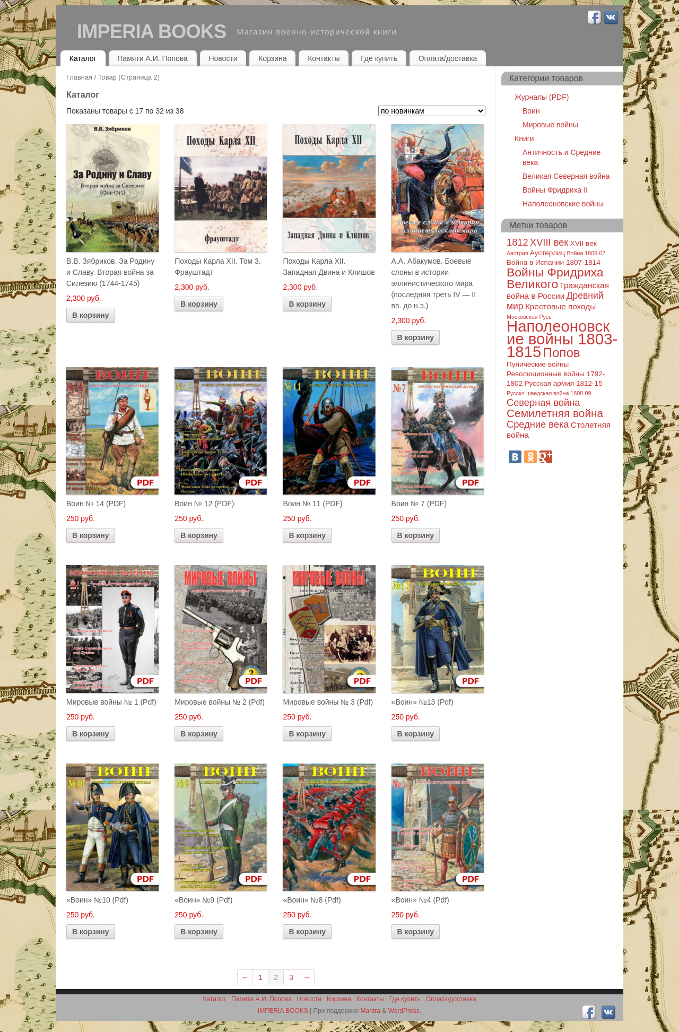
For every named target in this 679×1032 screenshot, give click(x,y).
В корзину (90, 315)
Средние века (538, 424)
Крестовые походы (560, 306)
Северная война (543, 402)
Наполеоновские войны (563, 204)
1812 (517, 242)
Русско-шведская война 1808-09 (549, 393)
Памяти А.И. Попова (152, 58)
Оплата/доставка (448, 58)
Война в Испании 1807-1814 (553, 262)
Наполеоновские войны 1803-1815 (562, 338)
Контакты (324, 58)
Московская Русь (529, 317)
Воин (531, 111)
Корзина (272, 58)
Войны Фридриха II (555, 190)
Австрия (517, 253)
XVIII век (549, 242)
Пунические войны (538, 364)
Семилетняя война (555, 413)
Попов (561, 352)
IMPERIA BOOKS (151, 31)
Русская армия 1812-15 (564, 383)
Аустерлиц (547, 253)
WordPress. (404, 1010)
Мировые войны (550, 124)
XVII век (583, 243)
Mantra (370, 1010)
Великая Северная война (566, 176)
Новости (222, 58)
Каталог (83, 58)
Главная (79, 77)
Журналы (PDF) (542, 97)
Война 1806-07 (586, 253)
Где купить (379, 58)
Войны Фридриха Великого (555, 278)
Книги (524, 138)
